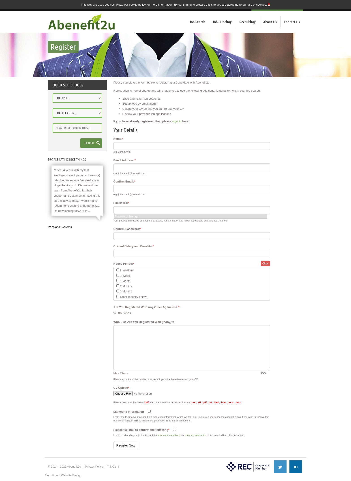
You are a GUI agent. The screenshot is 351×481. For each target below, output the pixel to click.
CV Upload (121, 387)
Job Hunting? (222, 21)
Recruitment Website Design (63, 475)
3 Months (126, 291)
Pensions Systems (60, 227)
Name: (118, 138)
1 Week (125, 275)
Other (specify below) (134, 296)
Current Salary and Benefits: (133, 246)
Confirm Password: (127, 229)
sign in (177, 121)
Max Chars (120, 373)
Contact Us (292, 21)
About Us (270, 21)
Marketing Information (128, 411)
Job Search (197, 21)
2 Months (126, 286)
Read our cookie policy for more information (144, 4)
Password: (121, 202)
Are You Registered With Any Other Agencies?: (146, 307)
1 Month (125, 281)
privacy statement (195, 435)
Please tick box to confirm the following (141, 430)
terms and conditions (169, 435)
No (129, 312)
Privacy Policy (94, 466)
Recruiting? (247, 21)
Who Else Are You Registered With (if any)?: (143, 322)
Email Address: (124, 160)
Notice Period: (123, 263)
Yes (119, 312)
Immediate (127, 270)
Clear (265, 263)
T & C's (111, 466)
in (296, 466)
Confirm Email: (124, 181)
